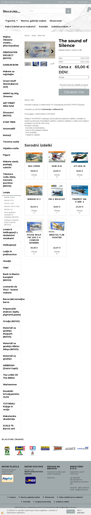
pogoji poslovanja (43, 502)
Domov (27, 35)
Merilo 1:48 (9, 203)
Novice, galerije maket (33, 21)
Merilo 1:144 (9, 197)
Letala (34, 35)
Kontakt (43, 26)
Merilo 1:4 (8, 209)
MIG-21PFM (34, 166)
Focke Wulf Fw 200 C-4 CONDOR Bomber (34, 239)
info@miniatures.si (70, 507)
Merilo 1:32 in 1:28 (11, 206)
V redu (70, 511)
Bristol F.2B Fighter (56, 236)
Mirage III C (34, 199)
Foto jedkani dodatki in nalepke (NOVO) (11, 214)
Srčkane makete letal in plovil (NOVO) (11, 222)
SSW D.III (57, 166)
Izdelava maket (59, 26)
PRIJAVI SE (51, 478)
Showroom (56, 21)
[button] (52, 51)
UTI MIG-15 (79, 166)
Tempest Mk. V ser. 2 (79, 200)
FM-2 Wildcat (57, 199)
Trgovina (10, 21)
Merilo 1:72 (8, 200)
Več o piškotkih (80, 511)
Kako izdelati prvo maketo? (20, 26)
